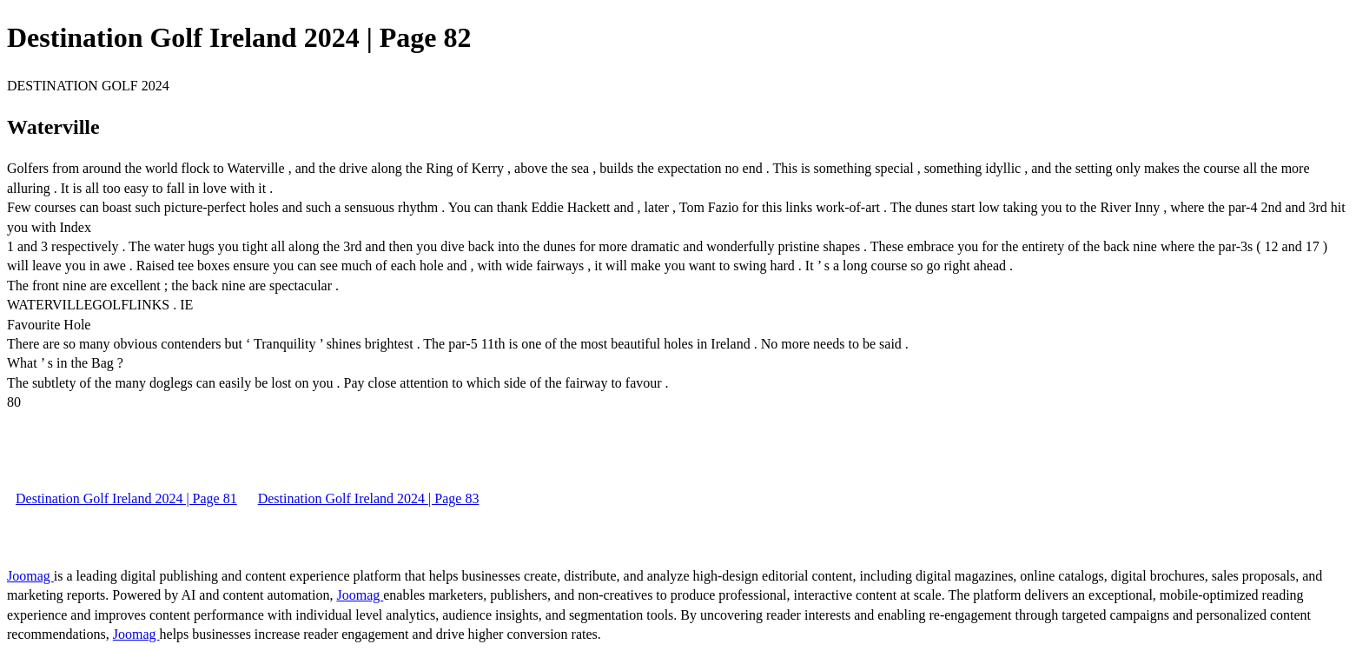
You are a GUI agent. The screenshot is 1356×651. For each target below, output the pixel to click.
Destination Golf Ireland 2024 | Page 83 (369, 498)
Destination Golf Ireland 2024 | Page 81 (126, 498)
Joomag (30, 575)
